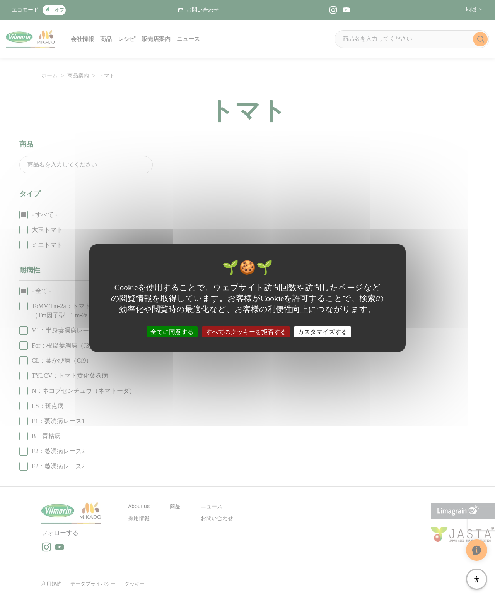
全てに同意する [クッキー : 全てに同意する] (172, 331)
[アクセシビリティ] (476, 579)
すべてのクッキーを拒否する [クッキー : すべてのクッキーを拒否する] (246, 331)
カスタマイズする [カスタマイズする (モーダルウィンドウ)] (322, 331)
